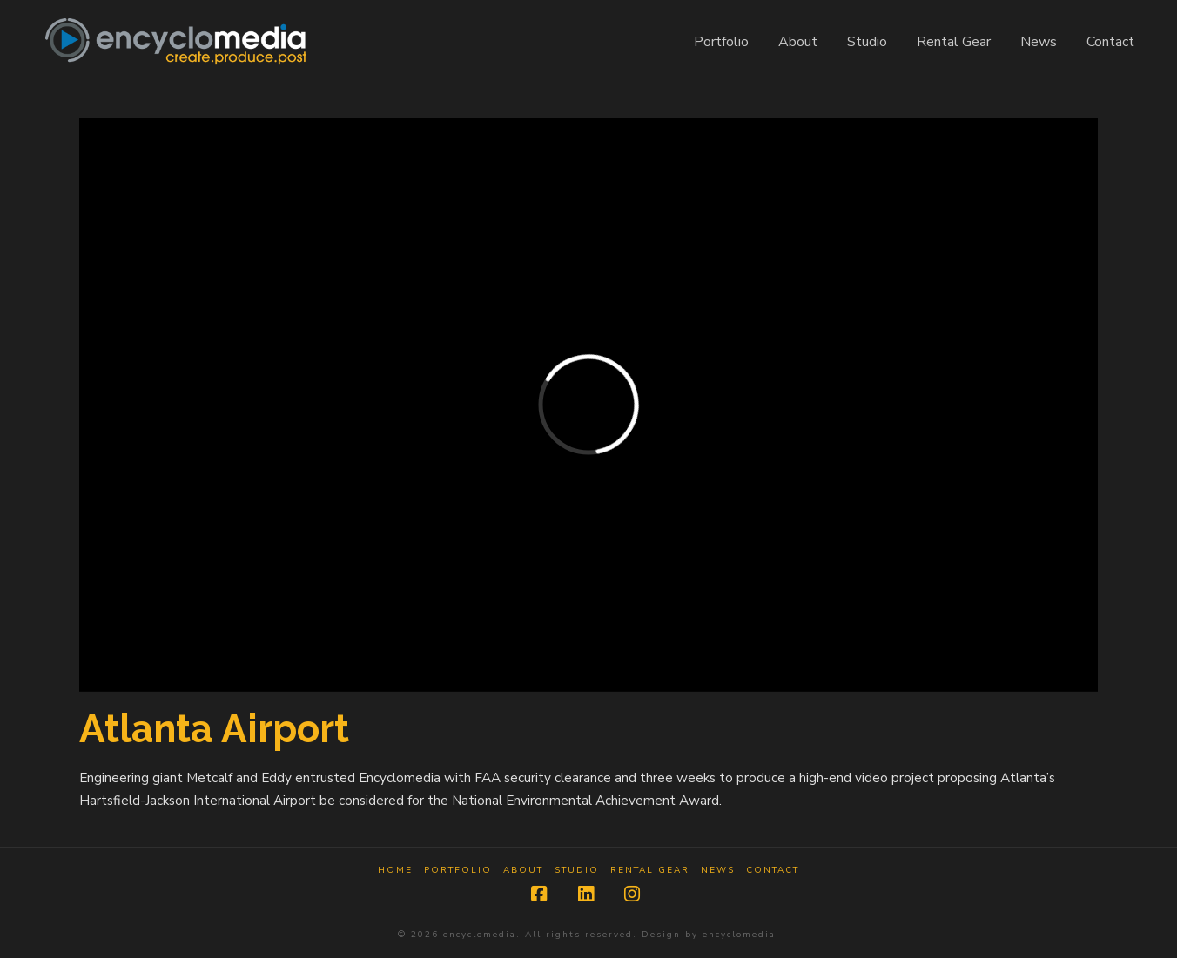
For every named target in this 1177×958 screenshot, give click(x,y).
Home (395, 870)
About (523, 870)
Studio (577, 870)
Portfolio (458, 870)
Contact (772, 870)
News (718, 870)
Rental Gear (649, 870)
